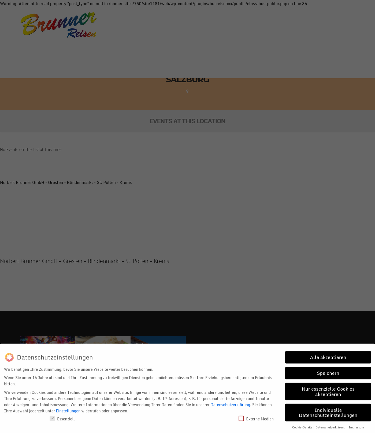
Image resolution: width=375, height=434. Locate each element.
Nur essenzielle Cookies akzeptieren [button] (328, 387)
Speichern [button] (328, 369)
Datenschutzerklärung (230, 401)
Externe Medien (256, 415)
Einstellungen (68, 407)
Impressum (356, 423)
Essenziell (62, 415)
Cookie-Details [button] (302, 423)
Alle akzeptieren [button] (328, 353)
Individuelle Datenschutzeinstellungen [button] (328, 408)
